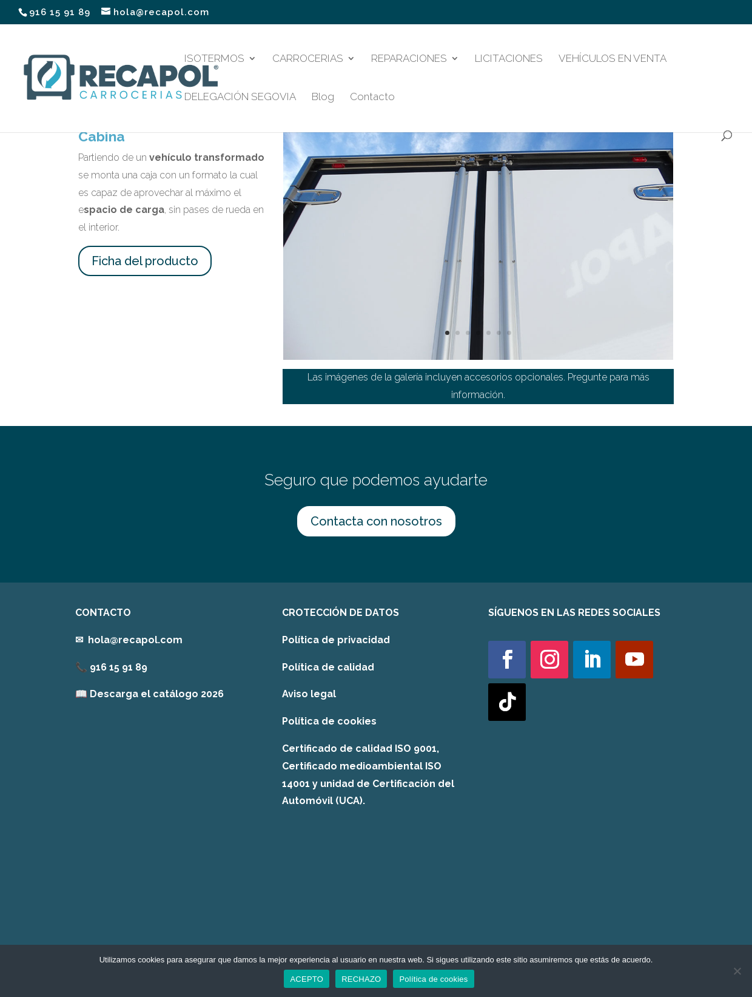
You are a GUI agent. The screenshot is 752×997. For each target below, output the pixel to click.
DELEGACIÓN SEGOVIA (240, 97)
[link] (149, 694)
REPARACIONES (409, 59)
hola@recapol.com (135, 640)
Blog (323, 97)
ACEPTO (306, 979)
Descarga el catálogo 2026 (157, 694)
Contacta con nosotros (376, 521)
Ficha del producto (145, 261)
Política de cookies (329, 721)
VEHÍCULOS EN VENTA (612, 59)
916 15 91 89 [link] (118, 667)
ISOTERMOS (214, 59)
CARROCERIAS (307, 59)
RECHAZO (361, 979)
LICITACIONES (509, 59)
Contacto (372, 97)
